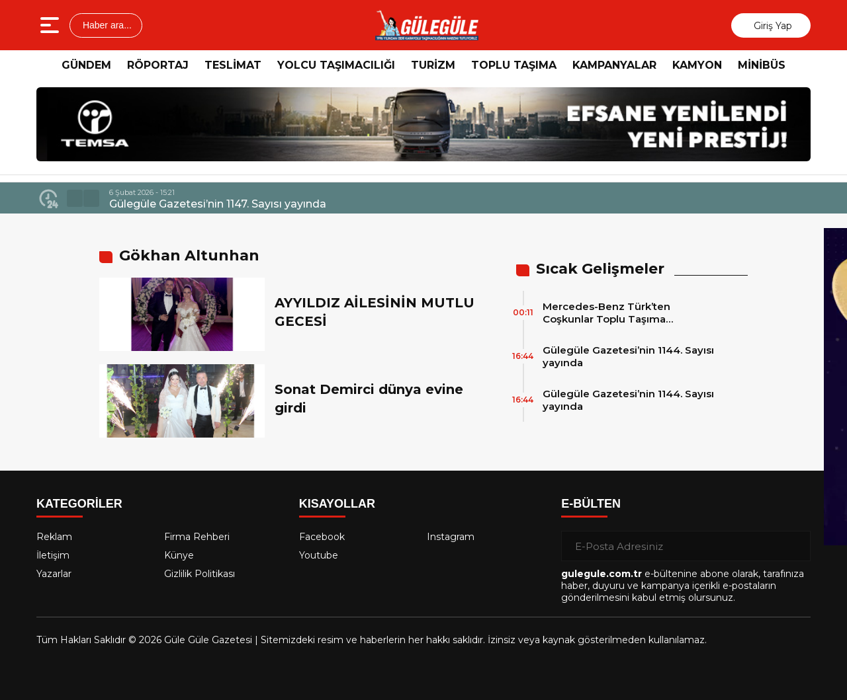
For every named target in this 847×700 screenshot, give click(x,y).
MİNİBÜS (761, 65)
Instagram (450, 537)
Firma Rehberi (197, 537)
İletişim (52, 555)
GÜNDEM (86, 65)
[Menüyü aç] (51, 25)
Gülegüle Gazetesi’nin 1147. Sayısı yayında (217, 204)
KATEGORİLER (79, 503)
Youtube (318, 555)
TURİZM (433, 65)
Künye (179, 555)
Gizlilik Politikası (199, 574)
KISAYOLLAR (337, 503)
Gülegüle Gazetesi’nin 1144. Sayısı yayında (628, 356)
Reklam (54, 537)
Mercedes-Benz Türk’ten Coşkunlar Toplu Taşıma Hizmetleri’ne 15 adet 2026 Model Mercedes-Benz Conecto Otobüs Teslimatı (628, 312)
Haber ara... (106, 25)
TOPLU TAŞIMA (514, 65)
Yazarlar (53, 574)
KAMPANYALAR (614, 65)
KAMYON (697, 65)
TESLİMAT (232, 65)
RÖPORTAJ (158, 65)
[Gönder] (795, 546)
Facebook (322, 537)
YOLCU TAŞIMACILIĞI (336, 65)
